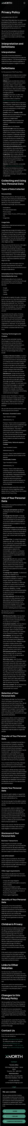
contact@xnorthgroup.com (15, 1039)
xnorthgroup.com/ (15, 100)
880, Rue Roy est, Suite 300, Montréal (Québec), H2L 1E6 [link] (14, 1077)
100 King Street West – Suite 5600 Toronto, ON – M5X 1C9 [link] (14, 1069)
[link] (6, 3)
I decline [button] (15, 1116)
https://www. (6, 100)
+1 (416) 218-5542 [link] (13, 1080)
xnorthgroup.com (18, 166)
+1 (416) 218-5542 (18, 1045)
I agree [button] (15, 1111)
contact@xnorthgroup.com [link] (14, 1082)
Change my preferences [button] (15, 1121)
